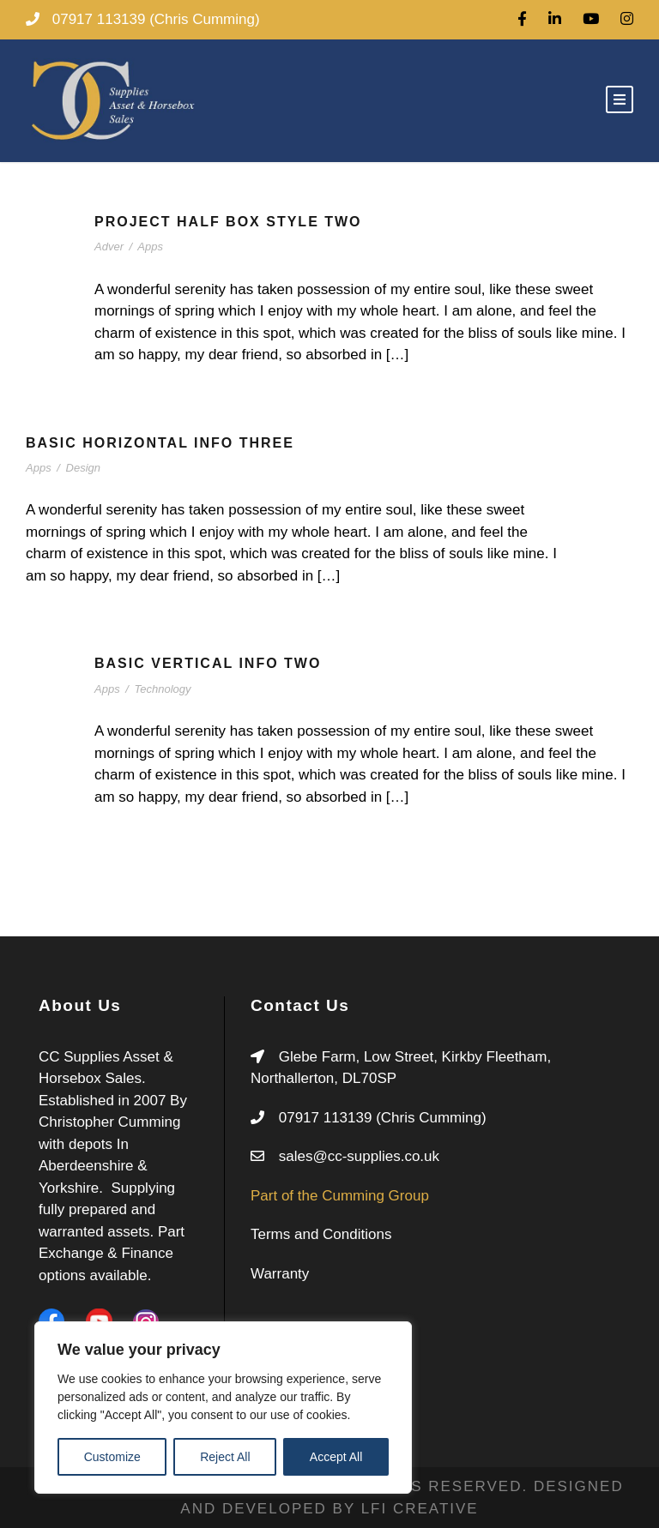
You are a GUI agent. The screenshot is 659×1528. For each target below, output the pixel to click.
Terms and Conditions (321, 1234)
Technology (163, 689)
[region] (223, 1407)
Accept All (336, 1457)
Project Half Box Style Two (228, 221)
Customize (112, 1457)
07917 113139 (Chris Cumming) (383, 1118)
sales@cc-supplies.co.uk (359, 1156)
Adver (109, 246)
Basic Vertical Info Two (207, 663)
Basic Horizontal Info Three (160, 443)
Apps (150, 246)
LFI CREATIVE (420, 1509)
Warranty (280, 1274)
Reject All (225, 1457)
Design (83, 467)
